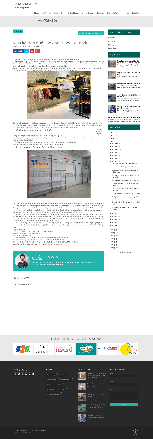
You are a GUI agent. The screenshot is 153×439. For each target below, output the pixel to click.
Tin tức (125, 13)
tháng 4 (114, 216)
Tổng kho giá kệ (25, 4)
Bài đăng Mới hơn (97, 33)
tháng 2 (114, 222)
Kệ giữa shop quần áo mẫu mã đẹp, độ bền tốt (126, 193)
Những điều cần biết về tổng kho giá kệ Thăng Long (124, 117)
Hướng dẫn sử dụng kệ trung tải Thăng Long (125, 180)
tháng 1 (114, 225)
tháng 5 (114, 213)
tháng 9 (114, 152)
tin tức (62, 389)
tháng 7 (114, 158)
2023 (112, 141)
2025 (112, 135)
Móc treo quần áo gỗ (54, 384)
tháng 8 (114, 155)
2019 (112, 239)
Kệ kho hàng (72, 13)
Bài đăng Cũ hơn (84, 33)
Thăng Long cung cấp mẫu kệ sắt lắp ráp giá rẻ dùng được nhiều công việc (128, 62)
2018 (112, 242)
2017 (112, 245)
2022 (112, 230)
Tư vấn (116, 13)
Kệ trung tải (111, 45)
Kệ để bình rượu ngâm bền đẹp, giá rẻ (128, 83)
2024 (112, 138)
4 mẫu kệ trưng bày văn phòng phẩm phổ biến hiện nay (95, 418)
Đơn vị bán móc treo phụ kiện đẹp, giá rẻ (124, 163)
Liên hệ (135, 13)
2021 (112, 233)
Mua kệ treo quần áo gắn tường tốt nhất (124, 167)
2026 (112, 132)
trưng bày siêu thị (53, 394)
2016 (112, 248)
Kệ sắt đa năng (112, 49)
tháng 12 (115, 143)
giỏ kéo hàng (51, 389)
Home (36, 13)
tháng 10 (115, 149)
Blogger (128, 252)
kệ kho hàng (98, 225)
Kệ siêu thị (59, 13)
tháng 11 (115, 146)
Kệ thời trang (87, 13)
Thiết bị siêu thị (103, 13)
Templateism (26, 432)
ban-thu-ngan (65, 380)
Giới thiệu (46, 13)
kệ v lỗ (62, 375)
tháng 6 (114, 161)
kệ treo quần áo (43, 62)
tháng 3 (114, 219)
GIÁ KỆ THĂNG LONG (23, 46)
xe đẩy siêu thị (52, 380)
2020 (112, 236)
